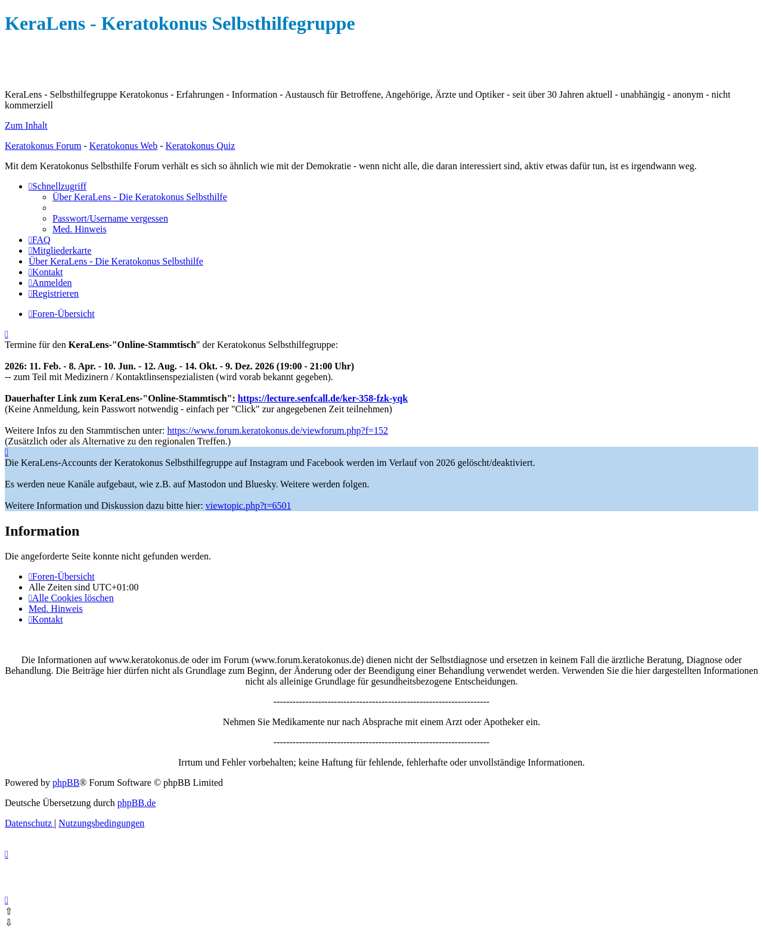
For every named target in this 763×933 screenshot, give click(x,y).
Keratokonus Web (123, 146)
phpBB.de (136, 803)
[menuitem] (139, 197)
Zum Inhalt (26, 125)
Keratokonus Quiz (200, 146)
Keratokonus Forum (43, 146)
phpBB (65, 783)
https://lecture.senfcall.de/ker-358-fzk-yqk (323, 398)
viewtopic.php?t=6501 (248, 505)
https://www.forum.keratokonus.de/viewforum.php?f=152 (277, 430)
